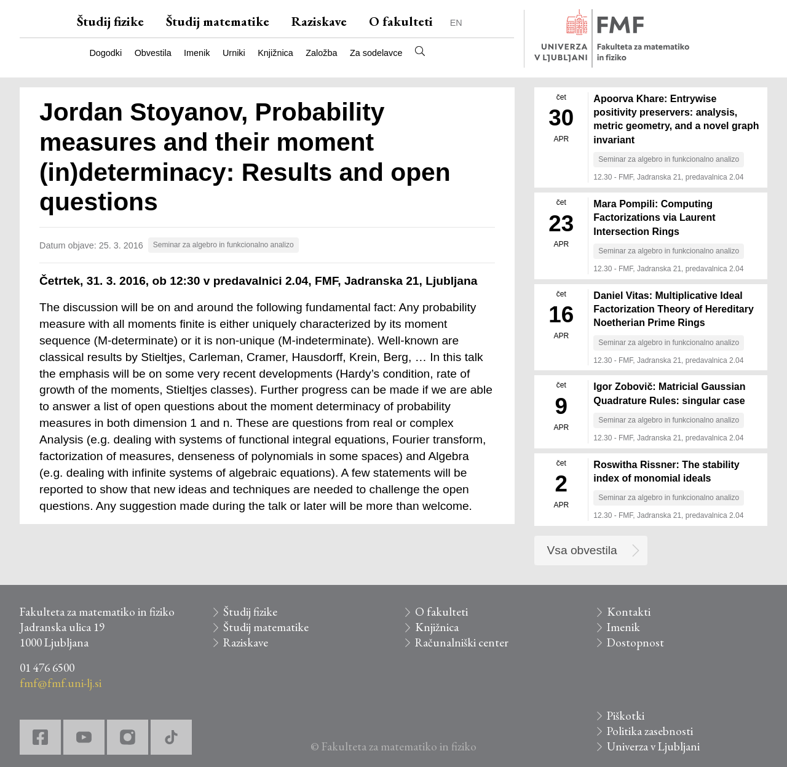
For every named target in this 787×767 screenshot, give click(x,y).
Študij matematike (217, 21)
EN (456, 23)
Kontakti (629, 611)
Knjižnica (275, 53)
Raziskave (319, 21)
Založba (321, 53)
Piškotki (625, 715)
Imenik (197, 53)
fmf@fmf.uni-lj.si (60, 683)
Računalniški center (461, 642)
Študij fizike (110, 21)
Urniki (234, 53)
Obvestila (153, 53)
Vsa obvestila (582, 550)
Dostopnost (635, 642)
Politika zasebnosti (650, 731)
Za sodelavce (376, 53)
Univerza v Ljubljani (653, 746)
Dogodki (105, 53)
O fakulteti (401, 21)
